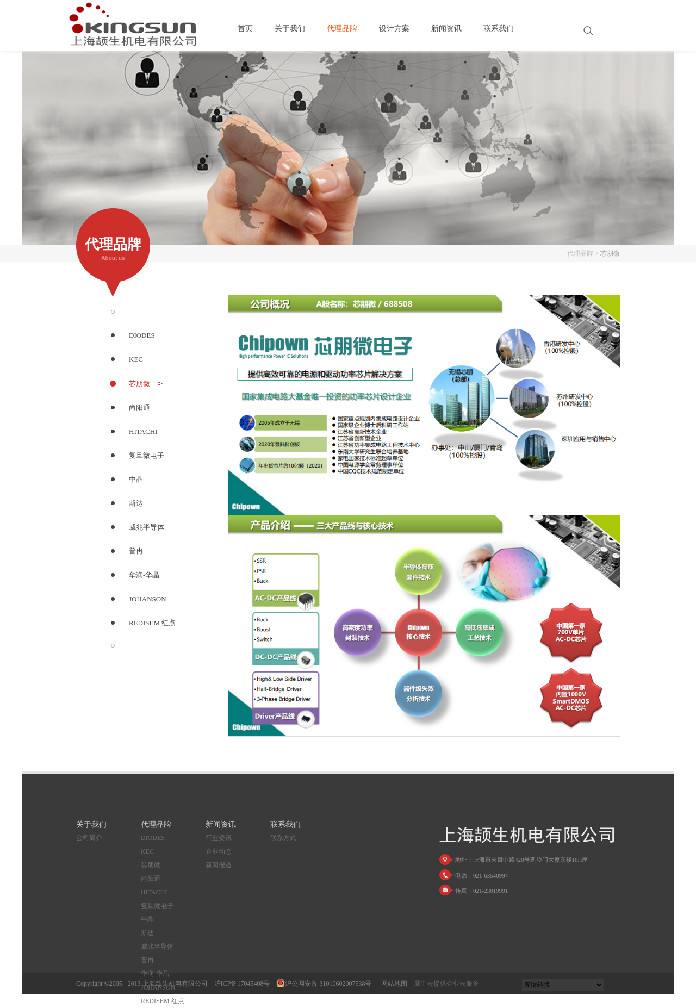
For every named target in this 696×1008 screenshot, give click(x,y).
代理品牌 (580, 253)
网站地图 (392, 983)
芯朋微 (610, 253)
